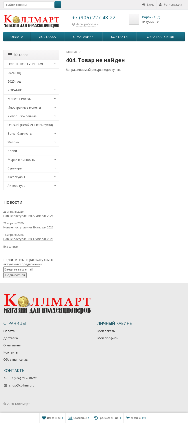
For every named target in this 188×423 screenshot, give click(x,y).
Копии (12, 151)
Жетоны (14, 142)
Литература (16, 185)
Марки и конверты (22, 159)
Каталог (18, 54)
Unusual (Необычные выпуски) (30, 125)
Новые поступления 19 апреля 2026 (28, 227)
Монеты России (20, 99)
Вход (148, 4)
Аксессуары (16, 177)
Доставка (47, 37)
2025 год (14, 81)
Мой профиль (107, 338)
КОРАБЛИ (15, 90)
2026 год (14, 73)
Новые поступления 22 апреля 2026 (28, 216)
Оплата (16, 37)
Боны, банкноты (20, 133)
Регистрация (170, 4)
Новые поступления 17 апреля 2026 (28, 239)
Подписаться (15, 275)
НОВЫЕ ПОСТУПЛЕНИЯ (25, 64)
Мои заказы (106, 331)
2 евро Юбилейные (22, 116)
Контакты (119, 37)
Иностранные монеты (24, 107)
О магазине (83, 37)
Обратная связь (160, 37)
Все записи (10, 246)
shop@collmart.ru (21, 385)
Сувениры (15, 168)
